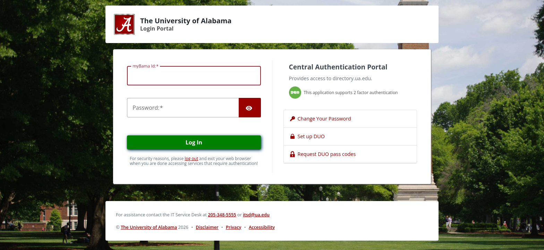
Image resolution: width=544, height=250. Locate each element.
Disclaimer (207, 227)
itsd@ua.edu (256, 214)
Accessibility (262, 227)
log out (191, 158)
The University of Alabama (149, 227)
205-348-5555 (222, 214)
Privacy (233, 227)
